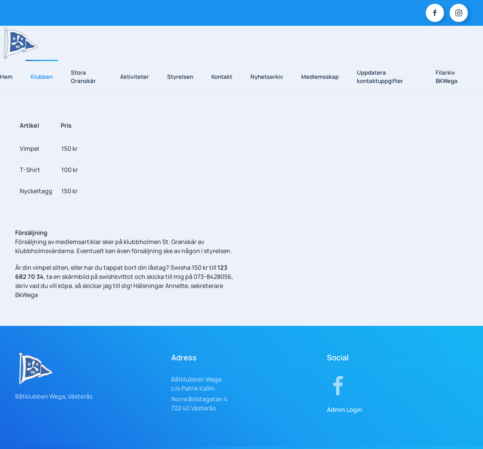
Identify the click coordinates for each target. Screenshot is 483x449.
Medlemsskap (320, 77)
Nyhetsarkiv (266, 77)
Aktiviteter (134, 77)
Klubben (42, 77)
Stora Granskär (83, 77)
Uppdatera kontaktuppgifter (380, 77)
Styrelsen (180, 77)
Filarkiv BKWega (447, 77)
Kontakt (221, 77)
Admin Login (344, 409)
